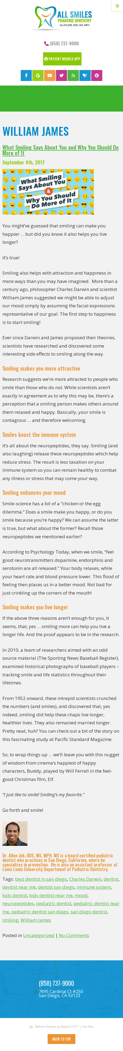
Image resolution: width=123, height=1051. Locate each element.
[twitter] (61, 75)
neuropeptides (18, 903)
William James (35, 920)
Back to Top (61, 1039)
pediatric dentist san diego (39, 912)
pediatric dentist (53, 903)
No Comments (74, 935)
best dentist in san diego (41, 879)
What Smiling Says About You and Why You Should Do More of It (60, 150)
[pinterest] (97, 75)
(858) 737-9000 (61, 43)
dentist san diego (56, 887)
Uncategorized (38, 935)
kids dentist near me (51, 895)
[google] (38, 75)
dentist (111, 879)
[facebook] (26, 75)
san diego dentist (89, 912)
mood (81, 895)
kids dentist (14, 895)
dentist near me (19, 887)
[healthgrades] (85, 75)
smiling (10, 920)
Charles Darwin (85, 879)
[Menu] (117, 6)
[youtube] (49, 75)
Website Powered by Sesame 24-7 (54, 1026)
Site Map (87, 1026)
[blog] (73, 75)
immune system (94, 887)
